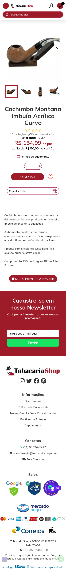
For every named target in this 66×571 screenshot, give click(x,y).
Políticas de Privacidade (33, 407)
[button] (8, 49)
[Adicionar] (39, 166)
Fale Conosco (33, 459)
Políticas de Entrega (33, 419)
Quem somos (33, 401)
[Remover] (26, 166)
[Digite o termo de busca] (37, 14)
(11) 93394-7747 (33, 447)
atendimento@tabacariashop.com (33, 453)
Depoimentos (33, 425)
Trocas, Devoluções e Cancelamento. (33, 413)
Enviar (33, 342)
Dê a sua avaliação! (41, 134)
